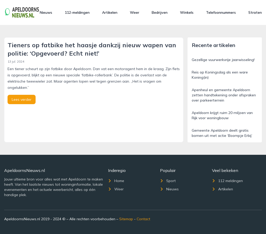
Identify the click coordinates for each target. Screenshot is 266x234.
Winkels (187, 12)
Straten (255, 12)
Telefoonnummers (221, 12)
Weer (134, 12)
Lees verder (21, 99)
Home (116, 180)
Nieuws (46, 12)
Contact (143, 219)
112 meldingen (227, 180)
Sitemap (126, 219)
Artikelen (109, 12)
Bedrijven (160, 12)
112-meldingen (77, 12)
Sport (168, 180)
